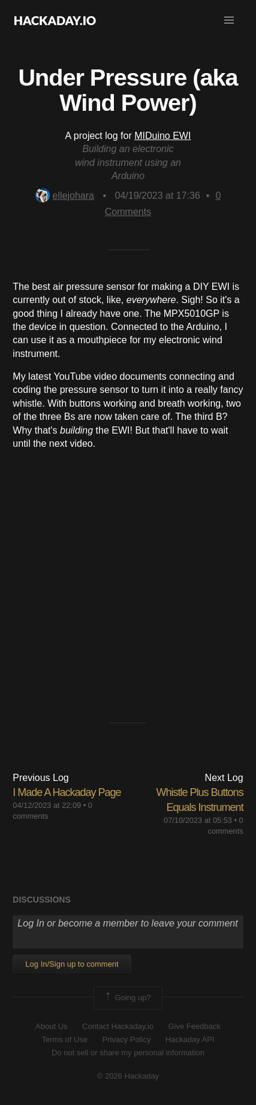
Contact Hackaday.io (117, 1026)
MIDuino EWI (162, 136)
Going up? (127, 997)
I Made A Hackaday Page (67, 792)
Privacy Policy (126, 1039)
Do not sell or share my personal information (128, 1052)
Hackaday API (190, 1039)
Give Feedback (194, 1026)
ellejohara (64, 195)
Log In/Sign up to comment (71, 963)
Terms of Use (64, 1039)
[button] (229, 20)
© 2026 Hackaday (128, 1075)
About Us (51, 1026)
